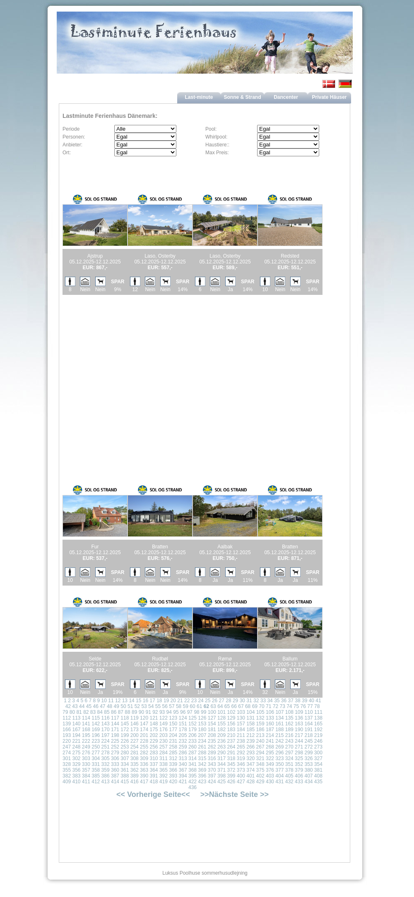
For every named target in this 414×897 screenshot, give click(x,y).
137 (308, 718)
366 (173, 770)
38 (297, 700)
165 (318, 724)
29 (235, 700)
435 (318, 782)
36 (283, 700)
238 (241, 741)
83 (93, 712)
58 (178, 706)
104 (250, 712)
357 (86, 770)
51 (130, 706)
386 (105, 776)
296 (279, 753)
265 (241, 747)
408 (318, 776)
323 (279, 758)
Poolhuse (190, 873)
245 (308, 741)
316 (212, 758)
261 (202, 747)
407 (308, 776)
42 (68, 706)
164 (308, 724)
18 (159, 700)
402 (260, 776)
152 (192, 724)
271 (299, 747)
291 (231, 753)
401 (250, 776)
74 (289, 706)
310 (153, 758)
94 (169, 712)
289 (212, 753)
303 (86, 758)
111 (318, 712)
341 (192, 764)
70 (261, 706)
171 (115, 729)
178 (183, 729)
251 (105, 747)
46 (95, 706)
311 (163, 758)
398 (221, 776)
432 (289, 782)
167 (76, 729)
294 (260, 753)
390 (144, 776)
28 (228, 700)
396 (202, 776)
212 (250, 735)
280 (124, 753)
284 (163, 753)
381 (318, 770)
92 (155, 712)
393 (173, 776)
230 (163, 741)
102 (231, 712)
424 (212, 782)
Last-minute (199, 97)
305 (105, 758)
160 (270, 724)
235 (212, 741)
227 (134, 741)
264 (231, 747)
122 (163, 718)
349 (270, 764)
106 (270, 712)
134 (279, 718)
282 (144, 753)
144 (115, 724)
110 (309, 712)
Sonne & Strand (242, 97)
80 (72, 712)
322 (270, 758)
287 (192, 753)
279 (115, 753)
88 (127, 712)
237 (231, 741)
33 (263, 700)
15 (138, 700)
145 (124, 724)
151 (183, 724)
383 (76, 776)
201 (144, 735)
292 (241, 753)
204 (173, 735)
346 (241, 764)
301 (67, 758)
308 (134, 758)
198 (115, 735)
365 (163, 770)
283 (153, 753)
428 (250, 782)
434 (308, 782)
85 (106, 712)
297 (289, 753)
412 (95, 782)
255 (144, 747)
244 (299, 741)
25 (207, 700)
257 (163, 747)
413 (105, 782)
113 (76, 718)
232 (183, 741)
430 (270, 782)
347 (250, 764)
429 (260, 782)
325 (299, 758)
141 (86, 724)
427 (241, 782)
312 (173, 758)
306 (115, 758)
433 (299, 782)
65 (227, 706)
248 (76, 747)
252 (115, 747)
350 (279, 764)
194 (76, 735)
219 (318, 735)
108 (289, 712)
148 (153, 724)
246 (318, 741)
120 (144, 718)
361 (124, 770)
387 (115, 776)
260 (192, 747)
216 (289, 735)
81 (79, 712)
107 (279, 712)
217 (299, 735)
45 (88, 706)
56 (165, 706)
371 (221, 770)
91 (148, 712)
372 (231, 770)
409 (67, 782)
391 (153, 776)
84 (100, 712)
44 (81, 706)
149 (163, 724)
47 (102, 706)
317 (221, 758)
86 (113, 712)
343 (212, 764)
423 (202, 782)
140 (76, 724)
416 (134, 782)
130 (241, 718)
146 (134, 724)
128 (221, 718)
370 (212, 770)
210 (231, 735)
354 (318, 764)
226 (124, 741)
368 (192, 770)
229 (153, 741)
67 (240, 706)
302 (76, 758)
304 (95, 758)
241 (270, 741)
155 (221, 724)
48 (109, 706)
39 (304, 700)
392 (163, 776)
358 (95, 770)
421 (183, 782)
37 (291, 700)
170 (105, 729)
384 (86, 776)
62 (206, 706)
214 (270, 735)
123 (173, 718)
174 (144, 729)
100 (212, 712)
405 (289, 776)
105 (260, 712)
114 (86, 718)
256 (153, 747)
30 (242, 700)
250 (95, 747)
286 (183, 753)
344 (221, 764)
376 (270, 770)
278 (105, 753)
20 (173, 700)
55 (158, 706)
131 (250, 718)
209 (221, 735)
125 (192, 718)
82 (86, 712)
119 (134, 718)
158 (250, 724)
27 (221, 700)
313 (183, 758)
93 (162, 712)
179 (192, 729)
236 (221, 741)
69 (255, 706)
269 (279, 747)
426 (231, 782)
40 (311, 700)
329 (76, 764)
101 (221, 712)
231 (173, 741)
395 (192, 776)
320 (250, 758)
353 (308, 764)
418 (153, 782)
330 (86, 764)
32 (256, 700)
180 (202, 729)
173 (134, 729)
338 (163, 764)
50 (123, 706)
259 (183, 747)
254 (134, 747)
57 (171, 706)
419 (163, 782)
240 (260, 741)
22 (187, 700)
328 (67, 764)
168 (86, 729)
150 (173, 724)
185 (250, 729)
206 (192, 735)
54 (151, 706)
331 (95, 764)
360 (115, 770)
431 (279, 782)
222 (86, 741)
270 (289, 747)
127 (212, 718)
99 (203, 712)
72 (275, 706)
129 (231, 718)
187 (270, 729)
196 (95, 735)
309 (144, 758)
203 (163, 735)
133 (270, 718)
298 (299, 753)
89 (134, 712)
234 (202, 741)
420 (173, 782)
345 (231, 764)
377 (279, 770)
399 (231, 776)
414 (115, 782)
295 (270, 753)
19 (166, 700)
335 (134, 764)
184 (241, 729)
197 (105, 735)
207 (202, 735)
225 (115, 741)
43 (74, 706)
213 (260, 735)
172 (124, 729)
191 (308, 729)
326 (308, 758)
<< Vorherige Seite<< (153, 794)
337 (153, 764)
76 (303, 706)
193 (67, 735)
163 (299, 724)
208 (212, 735)
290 (221, 753)
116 (105, 718)
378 (289, 770)
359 (105, 770)
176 (163, 729)
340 (183, 764)
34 (269, 700)
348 (260, 764)
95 (175, 712)
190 (299, 729)
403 (270, 776)
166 (67, 729)
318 (231, 758)
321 (260, 758)
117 (115, 718)
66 (234, 706)
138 (318, 718)
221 (76, 741)
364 (153, 770)
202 (153, 735)
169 (95, 729)
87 (120, 712)
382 (67, 776)
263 (221, 747)
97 (190, 712)
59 (185, 706)
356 (76, 770)
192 (318, 729)
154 (212, 724)
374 (250, 770)
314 (192, 758)
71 (268, 706)
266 (250, 747)
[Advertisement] (109, 351)
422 (192, 782)
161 (279, 724)
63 (213, 706)
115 (95, 718)
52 (137, 706)
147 (144, 724)
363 (144, 770)
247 (67, 747)
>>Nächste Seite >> (234, 794)
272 (308, 747)
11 (110, 700)
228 (144, 741)
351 (289, 764)
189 (289, 729)
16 (145, 700)
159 (260, 724)
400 (241, 776)
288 (202, 753)
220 (67, 741)
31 (249, 700)
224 (105, 741)
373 (241, 770)
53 (144, 706)
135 (289, 718)
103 (241, 712)
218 (308, 735)
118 (124, 718)
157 (241, 724)
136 (299, 718)
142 (95, 724)
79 (65, 712)
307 (124, 758)
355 (67, 770)
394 (183, 776)
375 (260, 770)
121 (153, 718)
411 (86, 782)
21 (180, 700)
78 (317, 706)
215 (279, 735)
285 (173, 753)
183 (231, 729)
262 (212, 747)
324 (289, 758)
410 (76, 782)
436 (192, 787)
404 (279, 776)
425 (221, 782)
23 (194, 700)
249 (86, 747)
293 (250, 753)
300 (318, 753)
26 (214, 700)
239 (250, 741)
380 (308, 770)
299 (308, 753)
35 (276, 700)
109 (299, 712)
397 (212, 776)
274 (67, 753)
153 (202, 724)
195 (86, 735)
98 (196, 712)
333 (115, 764)
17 (152, 700)
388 (124, 776)
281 (134, 753)
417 (144, 782)
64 (220, 706)
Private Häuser (329, 97)
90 (141, 712)
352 (299, 764)
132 (260, 718)
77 (310, 706)
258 (173, 747)
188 (279, 729)
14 (131, 700)
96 (182, 712)
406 (299, 776)
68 (247, 706)
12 (117, 700)
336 (144, 764)
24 (200, 700)
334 (124, 764)
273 (318, 747)
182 (221, 729)
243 (289, 741)
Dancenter (286, 97)
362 (134, 770)
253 (124, 747)
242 (279, 741)
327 (318, 758)
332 (105, 764)
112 (67, 718)
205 (183, 735)
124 (183, 718)
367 (183, 770)
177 (173, 729)
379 (299, 770)
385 (95, 776)
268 (270, 747)
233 (192, 741)
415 (124, 782)
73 (282, 706)
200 (134, 735)
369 (202, 770)
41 (318, 700)
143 (105, 724)
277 (95, 753)
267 (260, 747)
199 (124, 735)
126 (202, 718)
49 (116, 706)
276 (86, 753)
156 (231, 724)
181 (212, 729)
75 (296, 706)
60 (192, 706)
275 (76, 753)
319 (241, 758)
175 (153, 729)
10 (104, 700)
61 (199, 706)
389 (134, 776)
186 (260, 729)
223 (95, 741)
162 (289, 724)
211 (241, 735)
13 (125, 700)
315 (202, 758)
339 (173, 764)
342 (202, 764)
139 (67, 724)
